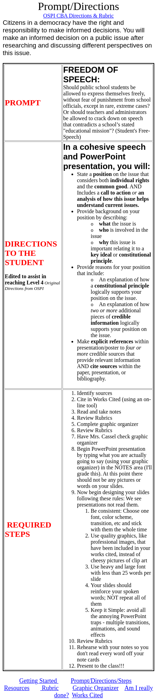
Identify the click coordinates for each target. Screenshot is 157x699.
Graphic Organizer (95, 688)
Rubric (49, 688)
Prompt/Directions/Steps (101, 680)
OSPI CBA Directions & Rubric (78, 16)
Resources (17, 688)
